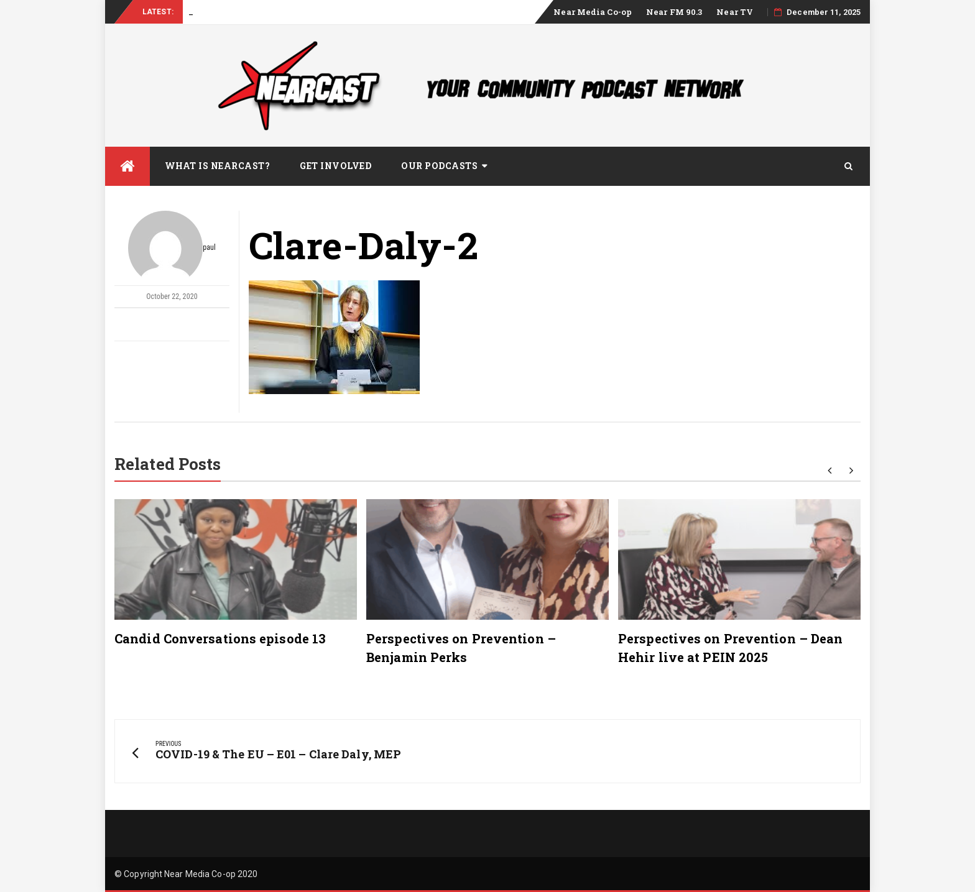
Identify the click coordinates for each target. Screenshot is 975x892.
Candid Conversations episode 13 (220, 638)
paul (172, 248)
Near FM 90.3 (674, 11)
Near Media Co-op (592, 11)
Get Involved (335, 166)
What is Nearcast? (217, 166)
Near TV (734, 11)
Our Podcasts (439, 166)
